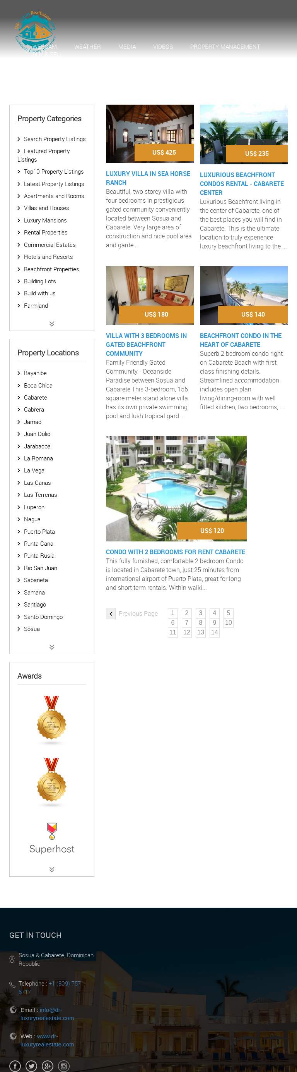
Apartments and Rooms (54, 196)
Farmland (36, 305)
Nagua (32, 519)
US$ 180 (156, 314)
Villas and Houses (46, 208)
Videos (163, 46)
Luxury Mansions (45, 220)
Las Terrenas (40, 494)
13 (200, 632)
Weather (87, 46)
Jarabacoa (37, 446)
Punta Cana (38, 543)
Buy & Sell (47, 54)
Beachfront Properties (51, 269)
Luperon (34, 507)
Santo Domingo (43, 616)
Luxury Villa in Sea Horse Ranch (148, 178)
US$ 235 (257, 153)
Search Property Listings (55, 139)
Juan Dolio (37, 434)
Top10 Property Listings (54, 171)
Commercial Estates (50, 244)
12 (186, 632)
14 (214, 632)
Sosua (32, 629)
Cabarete (35, 397)
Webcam (44, 46)
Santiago (35, 604)
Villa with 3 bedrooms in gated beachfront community (146, 344)
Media (127, 46)
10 (228, 622)
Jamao (32, 422)
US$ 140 (253, 314)
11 (172, 632)
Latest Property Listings (54, 184)
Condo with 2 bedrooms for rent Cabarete (175, 552)
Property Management (225, 46)
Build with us (40, 293)
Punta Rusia (39, 555)
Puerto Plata (39, 531)
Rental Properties (46, 232)
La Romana (38, 458)
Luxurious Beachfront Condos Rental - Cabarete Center (242, 184)
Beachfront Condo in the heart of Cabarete (241, 340)
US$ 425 (164, 152)
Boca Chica (38, 385)
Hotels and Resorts (48, 256)
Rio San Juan (40, 568)
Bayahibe (35, 373)
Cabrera (34, 409)
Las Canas (37, 482)
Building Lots (40, 281)
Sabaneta (36, 580)
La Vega (34, 470)
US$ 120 (212, 530)
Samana (34, 592)
